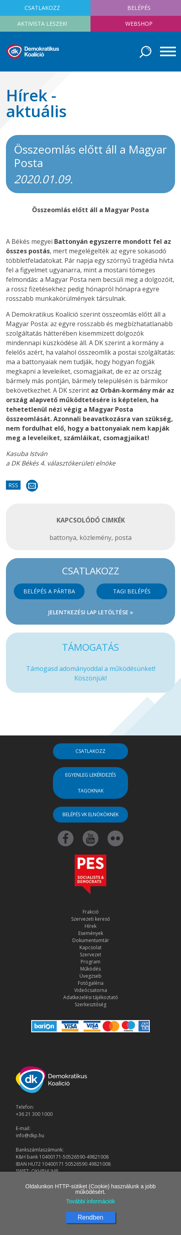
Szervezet (90, 954)
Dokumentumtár (90, 940)
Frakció (91, 911)
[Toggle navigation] (165, 51)
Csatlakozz (90, 751)
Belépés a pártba (49, 591)
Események (90, 933)
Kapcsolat (90, 947)
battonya (62, 537)
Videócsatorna (90, 990)
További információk (90, 1201)
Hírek (90, 926)
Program (90, 961)
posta (123, 537)
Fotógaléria (91, 983)
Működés (90, 968)
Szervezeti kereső (90, 919)
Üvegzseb (90, 976)
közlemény (95, 537)
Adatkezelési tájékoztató (90, 997)
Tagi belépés (132, 591)
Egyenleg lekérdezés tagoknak (90, 782)
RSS (13, 485)
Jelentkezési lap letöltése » (90, 612)
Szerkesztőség (90, 1004)
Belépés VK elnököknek (90, 814)
